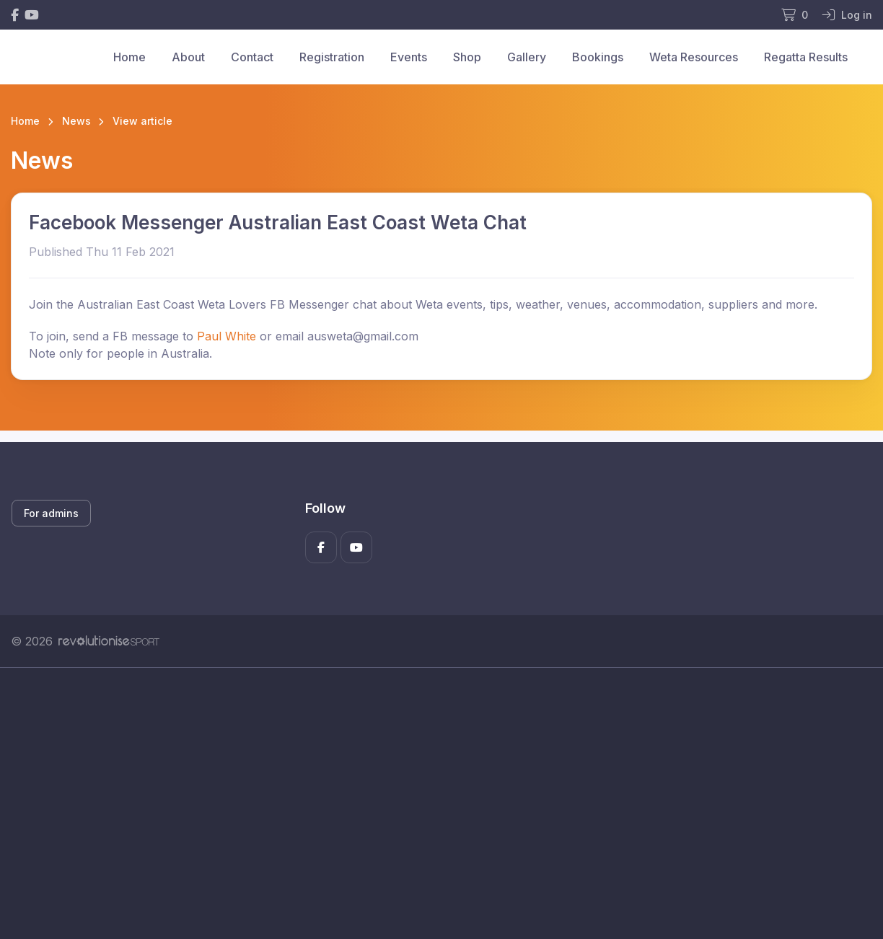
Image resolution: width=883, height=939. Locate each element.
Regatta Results (806, 57)
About (188, 57)
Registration (331, 57)
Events (408, 57)
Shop (467, 57)
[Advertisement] (441, 803)
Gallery (526, 57)
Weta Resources (693, 57)
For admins (51, 513)
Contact (252, 57)
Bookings (597, 57)
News (76, 121)
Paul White (226, 336)
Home (129, 57)
